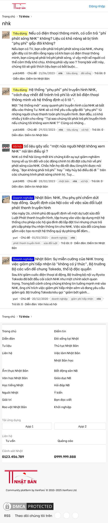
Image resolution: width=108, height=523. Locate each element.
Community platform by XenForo (41, 490)
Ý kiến (58, 392)
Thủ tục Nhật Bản (66, 345)
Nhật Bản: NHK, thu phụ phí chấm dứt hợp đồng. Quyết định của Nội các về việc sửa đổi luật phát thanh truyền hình (57, 202)
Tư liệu (6, 345)
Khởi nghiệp (62, 407)
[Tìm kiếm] (83, 6)
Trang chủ (9, 331)
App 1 (27, 426)
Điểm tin (60, 331)
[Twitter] (66, 515)
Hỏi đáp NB (62, 385)
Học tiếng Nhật (12, 385)
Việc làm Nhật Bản (67, 353)
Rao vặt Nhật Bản (14, 407)
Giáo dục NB (62, 378)
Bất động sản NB (66, 370)
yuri (15, 237)
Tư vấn (8, 441)
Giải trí (7, 399)
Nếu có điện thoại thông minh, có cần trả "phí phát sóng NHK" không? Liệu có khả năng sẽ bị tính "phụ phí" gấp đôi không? (59, 38)
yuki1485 (18, 73)
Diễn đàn (8, 338)
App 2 (80, 426)
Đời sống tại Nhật (66, 338)
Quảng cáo (63, 441)
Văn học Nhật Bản (15, 378)
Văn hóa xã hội (47, 304)
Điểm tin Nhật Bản (37, 78)
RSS (7, 515)
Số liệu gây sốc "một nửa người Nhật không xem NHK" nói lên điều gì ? (58, 148)
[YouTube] (75, 515)
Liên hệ (7, 353)
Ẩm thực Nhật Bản (15, 370)
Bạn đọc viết (63, 399)
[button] (6, 6)
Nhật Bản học (63, 360)
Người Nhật (10, 392)
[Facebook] (57, 515)
